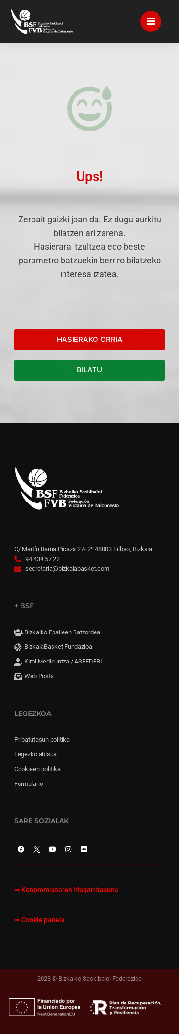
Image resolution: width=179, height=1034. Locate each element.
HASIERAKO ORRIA (90, 339)
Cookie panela (43, 920)
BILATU (89, 369)
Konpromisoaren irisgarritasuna (69, 890)
